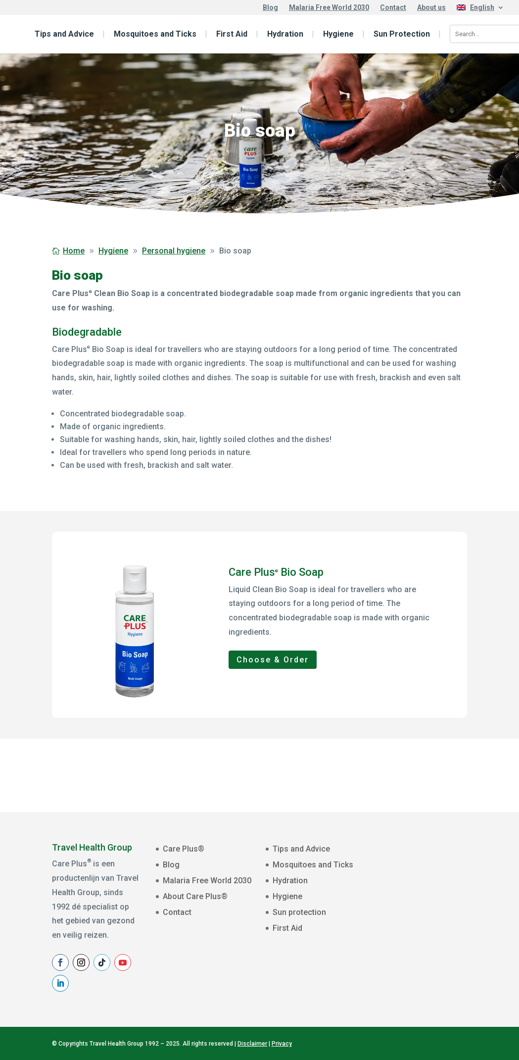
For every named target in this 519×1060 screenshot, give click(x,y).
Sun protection (299, 912)
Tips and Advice (64, 34)
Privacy (282, 1043)
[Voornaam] (455, 905)
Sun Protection (402, 34)
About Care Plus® (195, 896)
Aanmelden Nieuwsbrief (455, 960)
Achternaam (411, 921)
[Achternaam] (455, 936)
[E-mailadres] (455, 874)
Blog (270, 7)
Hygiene (338, 34)
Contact (393, 7)
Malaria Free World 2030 (329, 7)
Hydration (285, 34)
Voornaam (409, 891)
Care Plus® (183, 849)
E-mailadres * (414, 860)
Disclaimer (252, 1043)
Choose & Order (272, 659)
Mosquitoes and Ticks (155, 34)
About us (431, 7)
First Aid (231, 34)
